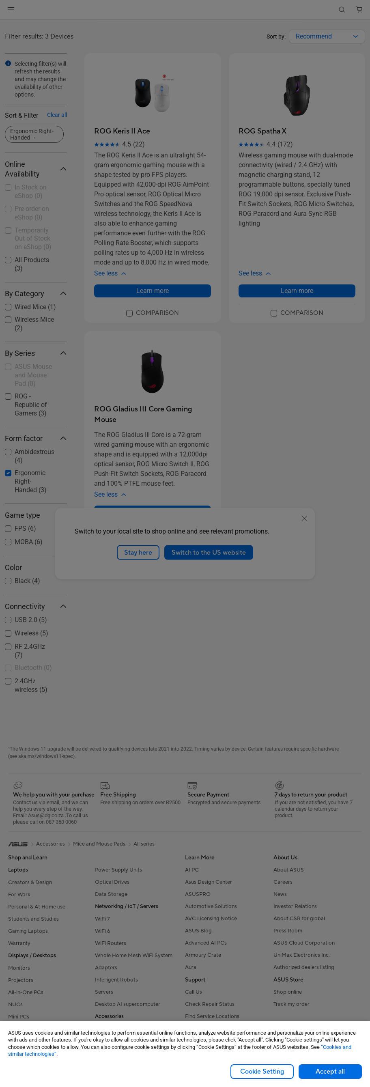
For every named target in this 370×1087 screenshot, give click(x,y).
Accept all (330, 1072)
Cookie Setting (262, 1072)
